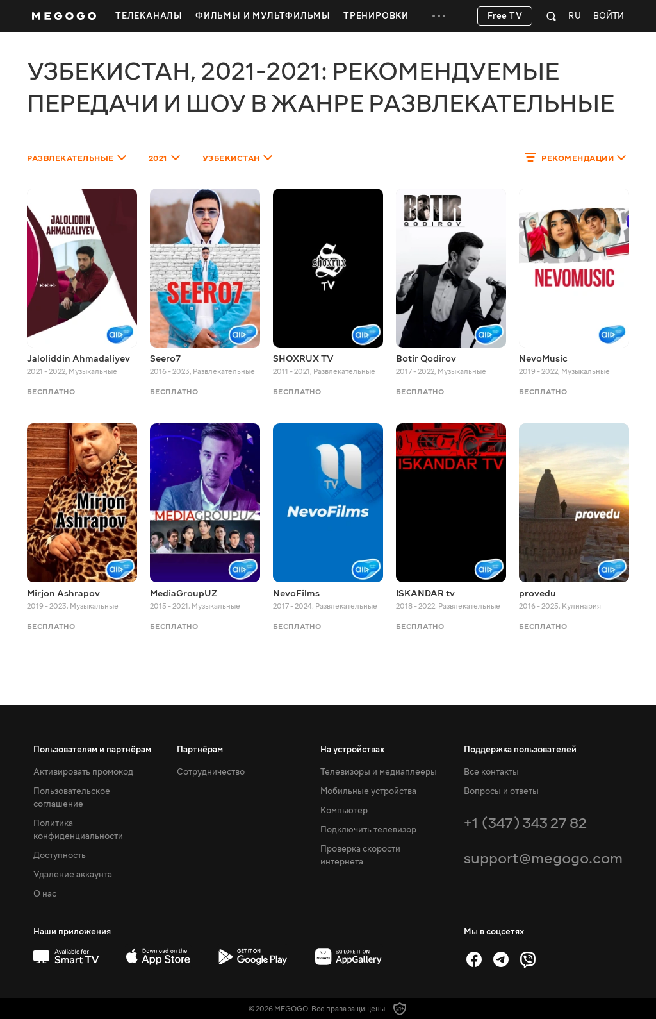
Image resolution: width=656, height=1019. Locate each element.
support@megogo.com (543, 858)
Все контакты (491, 772)
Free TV (505, 16)
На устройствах (352, 749)
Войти (608, 16)
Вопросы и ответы (501, 791)
